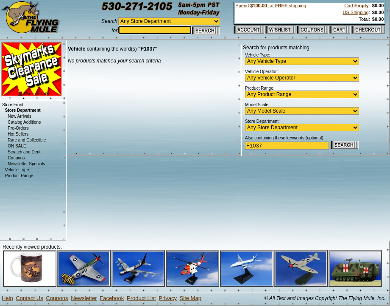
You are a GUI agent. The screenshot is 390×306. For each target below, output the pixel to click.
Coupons (16, 158)
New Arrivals (19, 116)
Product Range (19, 175)
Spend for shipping (270, 5)
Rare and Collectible (27, 140)
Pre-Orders (18, 128)
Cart (356, 5)
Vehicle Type (17, 169)
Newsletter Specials (26, 164)
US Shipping (356, 12)
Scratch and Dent (24, 152)
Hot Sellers (18, 134)
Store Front (12, 104)
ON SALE (17, 146)
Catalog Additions (24, 122)
